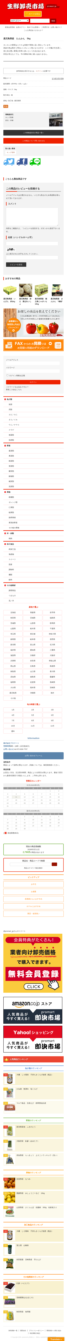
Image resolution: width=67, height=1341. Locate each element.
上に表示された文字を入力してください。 (22, 254)
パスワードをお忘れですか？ (17, 387)
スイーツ (12, 559)
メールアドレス (33, 362)
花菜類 (11, 486)
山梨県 (13, 629)
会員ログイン (21, 27)
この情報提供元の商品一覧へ (33, 133)
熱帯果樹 (12, 518)
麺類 (10, 575)
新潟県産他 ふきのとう (26, 1127)
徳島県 (32, 677)
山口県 (32, 671)
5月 (32, 715)
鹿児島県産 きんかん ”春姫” (57, 298)
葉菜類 (11, 451)
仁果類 (11, 507)
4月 (13, 715)
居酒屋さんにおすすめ (33, 899)
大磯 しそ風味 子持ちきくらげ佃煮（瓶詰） (34, 1075)
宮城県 (32, 618)
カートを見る (33, 13)
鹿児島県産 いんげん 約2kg (9, 298)
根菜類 (11, 461)
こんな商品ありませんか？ (33, 30)
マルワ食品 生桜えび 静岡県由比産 (31, 1103)
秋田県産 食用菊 (23, 1312)
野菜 (8, 446)
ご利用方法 (45, 27)
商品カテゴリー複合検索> (33, 868)
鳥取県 (13, 671)
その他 (13, 698)
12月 (52, 726)
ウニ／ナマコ (14, 425)
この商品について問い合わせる (33, 141)
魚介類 (9, 399)
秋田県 (13, 618)
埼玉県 (13, 634)
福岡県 (13, 682)
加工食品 (10, 544)
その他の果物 (14, 528)
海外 (52, 693)
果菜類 (11, 456)
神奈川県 (52, 634)
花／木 (11, 601)
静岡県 (13, 639)
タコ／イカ (13, 420)
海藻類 (11, 435)
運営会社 (23, 1330)
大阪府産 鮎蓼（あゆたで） (27, 1141)
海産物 (11, 554)
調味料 (11, 570)
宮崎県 (52, 688)
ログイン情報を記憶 (16, 376)
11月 (32, 726)
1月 (13, 710)
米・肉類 (10, 533)
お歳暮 (33, 892)
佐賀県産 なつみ (23, 1179)
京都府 (32, 655)
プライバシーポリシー (36, 1330)
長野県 (52, 639)
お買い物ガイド (56, 27)
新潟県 (13, 645)
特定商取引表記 (35, 1333)
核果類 (11, 512)
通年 (13, 731)
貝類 (10, 409)
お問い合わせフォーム (33, 756)
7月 (13, 720)
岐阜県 (32, 639)
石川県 (52, 645)
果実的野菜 (13, 523)
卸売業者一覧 (13, 1330)
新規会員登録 (10, 27)
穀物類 (11, 476)
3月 (52, 710)
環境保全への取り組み (53, 1330)
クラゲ (11, 430)
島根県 (52, 666)
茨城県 (13, 623)
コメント (12, 204)
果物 (8, 492)
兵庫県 (13, 661)
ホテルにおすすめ (33, 906)
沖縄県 (32, 693)
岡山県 (13, 666)
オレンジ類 (13, 502)
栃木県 (32, 629)
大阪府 (52, 655)
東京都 (32, 634)
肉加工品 (12, 549)
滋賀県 (13, 655)
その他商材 (11, 585)
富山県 (32, 645)
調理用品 (12, 590)
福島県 (52, 618)
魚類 (10, 404)
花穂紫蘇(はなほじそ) (24, 1297)
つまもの (12, 596)
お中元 (33, 884)
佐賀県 (32, 682)
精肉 (10, 538)
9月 (52, 720)
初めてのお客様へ (33, 27)
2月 (32, 710)
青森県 (32, 612)
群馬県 (52, 623)
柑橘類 (11, 497)
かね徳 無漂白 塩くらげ (26, 1089)
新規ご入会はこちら (14, 390)
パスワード (33, 370)
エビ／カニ (13, 415)
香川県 (52, 671)
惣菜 (10, 564)
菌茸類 (11, 471)
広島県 (32, 666)
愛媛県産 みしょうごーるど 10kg (30, 1193)
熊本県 (32, 688)
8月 (32, 720)
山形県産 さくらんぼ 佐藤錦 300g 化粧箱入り (36, 1207)
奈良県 (32, 661)
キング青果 (11, 152)
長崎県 (52, 682)
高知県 (13, 677)
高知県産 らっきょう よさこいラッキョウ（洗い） (37, 1155)
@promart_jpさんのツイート (14, 931)
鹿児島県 (13, 693)
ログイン (39, 71)
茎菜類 (11, 466)
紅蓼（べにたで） (23, 1283)
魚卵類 (11, 440)
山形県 (32, 623)
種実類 (11, 481)
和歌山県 (52, 661)
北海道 (13, 612)
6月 (52, 715)
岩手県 (52, 612)
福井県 (13, 650)
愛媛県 (52, 677)
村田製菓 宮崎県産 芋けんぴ (28, 1260)
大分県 (13, 688)
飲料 (10, 580)
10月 (13, 726)
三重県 (52, 650)
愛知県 (32, 650)
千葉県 (52, 629)
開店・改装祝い (33, 914)
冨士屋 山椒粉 (22, 1245)
